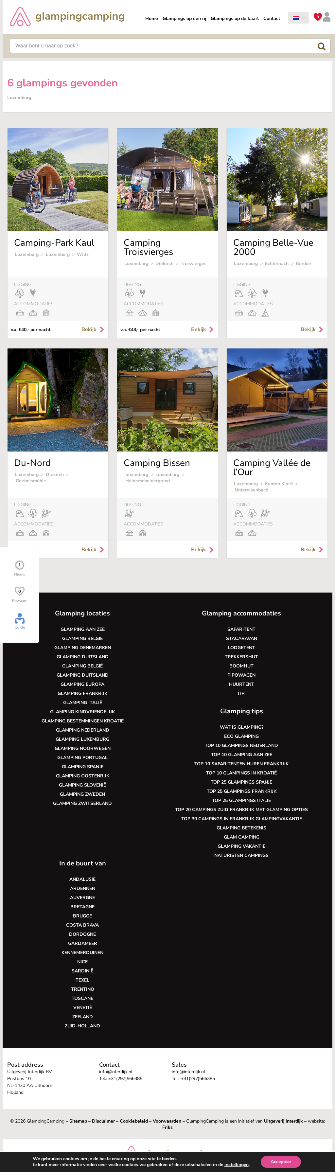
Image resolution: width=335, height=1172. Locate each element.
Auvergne (82, 898)
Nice (82, 962)
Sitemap (78, 1121)
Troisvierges (193, 263)
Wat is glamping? (241, 727)
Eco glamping (241, 736)
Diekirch (164, 263)
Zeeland (82, 1017)
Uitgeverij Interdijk (283, 1121)
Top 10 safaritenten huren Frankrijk (241, 764)
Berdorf (304, 263)
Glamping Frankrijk (82, 693)
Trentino (82, 989)
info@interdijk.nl (115, 1072)
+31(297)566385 (125, 1078)
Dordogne (82, 934)
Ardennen (82, 888)
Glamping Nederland (82, 730)
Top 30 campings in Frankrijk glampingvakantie (241, 819)
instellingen (236, 1165)
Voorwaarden (167, 1121)
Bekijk (93, 329)
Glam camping (241, 837)
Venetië (82, 1007)
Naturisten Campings (241, 855)
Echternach (277, 263)
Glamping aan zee (83, 629)
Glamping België (82, 638)
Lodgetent (241, 648)
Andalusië (82, 879)
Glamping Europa (82, 684)
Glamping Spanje (82, 767)
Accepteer (281, 1162)
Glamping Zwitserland (82, 803)
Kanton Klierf (279, 484)
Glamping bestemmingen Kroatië (83, 721)
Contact (271, 18)
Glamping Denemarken (82, 648)
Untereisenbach (251, 490)
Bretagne (82, 907)
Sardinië (82, 971)
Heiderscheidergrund (147, 481)
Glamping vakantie (241, 846)
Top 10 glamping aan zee (241, 755)
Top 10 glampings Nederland (241, 745)
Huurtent (241, 684)
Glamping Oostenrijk (82, 776)
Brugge (82, 916)
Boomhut (241, 666)
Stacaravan (241, 638)
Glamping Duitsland (83, 657)
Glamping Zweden (82, 794)
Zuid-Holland (82, 1026)
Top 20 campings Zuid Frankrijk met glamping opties (241, 810)
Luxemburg (27, 254)
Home (151, 18)
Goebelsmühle (31, 481)
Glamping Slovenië (82, 785)
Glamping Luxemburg (82, 739)
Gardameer (82, 943)
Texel (82, 980)
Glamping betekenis (241, 828)
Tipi (241, 693)
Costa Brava (82, 925)
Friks (167, 1127)
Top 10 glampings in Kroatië (241, 773)
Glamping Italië (82, 703)
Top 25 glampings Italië (241, 800)
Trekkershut (241, 657)
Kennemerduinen (82, 953)
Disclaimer (103, 1121)
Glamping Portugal (82, 758)
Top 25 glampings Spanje (241, 782)
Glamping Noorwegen (83, 748)
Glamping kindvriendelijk (82, 712)
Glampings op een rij (184, 18)
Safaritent (241, 629)
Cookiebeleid (134, 1121)
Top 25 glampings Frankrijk (241, 791)
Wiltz (83, 254)
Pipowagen (241, 675)
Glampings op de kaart (235, 18)
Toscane (82, 998)
